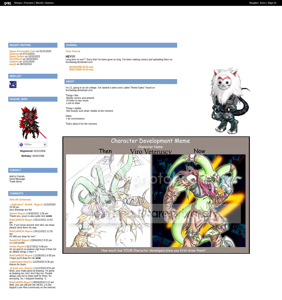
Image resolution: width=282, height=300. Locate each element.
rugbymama (16, 262)
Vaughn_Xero (257, 2)
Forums (29, 2)
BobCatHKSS (16, 220)
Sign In (272, 2)
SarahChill (15, 240)
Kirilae (13, 246)
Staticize (14, 54)
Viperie (13, 213)
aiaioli (12, 64)
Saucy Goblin (16, 56)
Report (38, 204)
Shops (18, 2)
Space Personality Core (22, 51)
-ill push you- (16, 268)
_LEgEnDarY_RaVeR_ (21, 204)
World (39, 2)
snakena (14, 61)
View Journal (73, 51)
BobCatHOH (16, 282)
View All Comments (20, 199)
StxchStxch (15, 59)
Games (49, 2)
